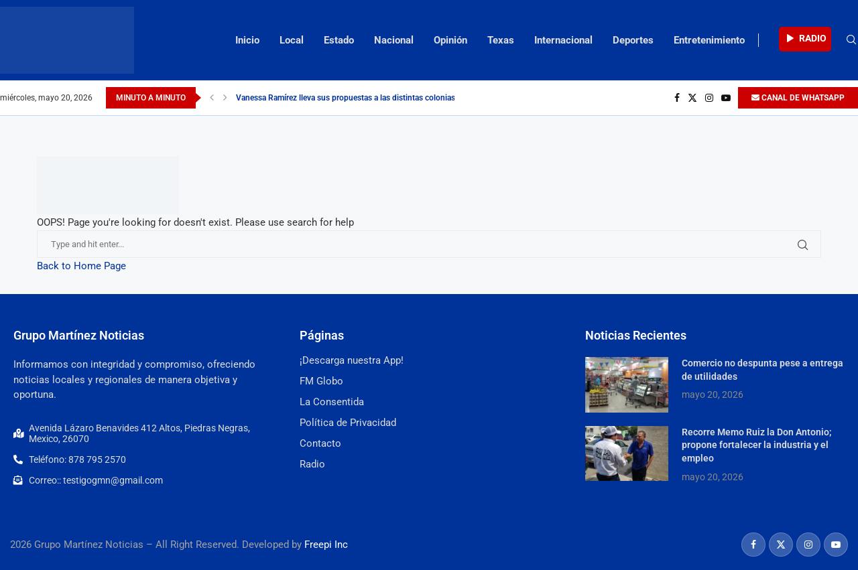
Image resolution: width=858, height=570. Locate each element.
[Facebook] (677, 97)
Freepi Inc (326, 545)
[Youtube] (726, 97)
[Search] (851, 40)
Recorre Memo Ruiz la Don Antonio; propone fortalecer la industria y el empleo (757, 445)
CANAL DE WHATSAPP (798, 97)
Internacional (563, 40)
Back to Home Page (81, 266)
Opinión (450, 40)
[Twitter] (692, 97)
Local (292, 40)
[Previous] (211, 98)
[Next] (225, 98)
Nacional (394, 40)
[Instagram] (709, 97)
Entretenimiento (709, 40)
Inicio (247, 40)
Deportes (633, 40)
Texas (500, 40)
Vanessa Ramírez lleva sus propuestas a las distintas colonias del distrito (365, 97)
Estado (339, 40)
